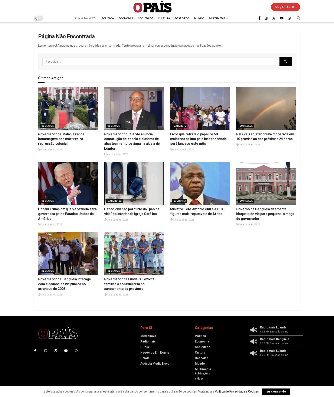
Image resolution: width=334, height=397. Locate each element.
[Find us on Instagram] (266, 18)
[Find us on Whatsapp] (289, 18)
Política (107, 18)
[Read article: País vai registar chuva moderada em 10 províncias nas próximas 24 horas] (266, 108)
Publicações (202, 373)
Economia (126, 18)
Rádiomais (148, 341)
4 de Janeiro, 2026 (50, 149)
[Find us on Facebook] (259, 18)
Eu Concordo (276, 391)
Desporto (182, 18)
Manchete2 (115, 201)
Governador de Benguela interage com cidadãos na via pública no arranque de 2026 (64, 284)
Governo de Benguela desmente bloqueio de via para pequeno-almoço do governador (265, 214)
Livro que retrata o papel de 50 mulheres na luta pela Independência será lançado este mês (198, 139)
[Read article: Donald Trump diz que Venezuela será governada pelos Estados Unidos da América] (68, 183)
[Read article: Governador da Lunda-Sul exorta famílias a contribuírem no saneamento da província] (134, 253)
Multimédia (217, 18)
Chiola (145, 358)
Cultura (164, 18)
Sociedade (145, 18)
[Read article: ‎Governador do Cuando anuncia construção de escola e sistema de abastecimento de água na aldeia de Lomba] (134, 108)
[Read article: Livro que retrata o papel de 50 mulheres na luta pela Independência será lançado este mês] (200, 108)
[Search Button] (298, 18)
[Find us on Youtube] (282, 18)
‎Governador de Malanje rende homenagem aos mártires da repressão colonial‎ (61, 139)
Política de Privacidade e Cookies (237, 391)
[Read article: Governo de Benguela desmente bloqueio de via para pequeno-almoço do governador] (266, 183)
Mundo (199, 18)
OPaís (144, 347)
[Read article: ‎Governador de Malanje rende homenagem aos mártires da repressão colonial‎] (68, 108)
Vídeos (199, 378)
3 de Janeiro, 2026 (248, 144)
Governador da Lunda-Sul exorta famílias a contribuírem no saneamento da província (129, 284)
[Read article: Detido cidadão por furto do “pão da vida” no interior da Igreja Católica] (134, 183)
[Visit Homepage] (152, 7)
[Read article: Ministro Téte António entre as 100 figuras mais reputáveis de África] (200, 183)
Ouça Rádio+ (285, 7)
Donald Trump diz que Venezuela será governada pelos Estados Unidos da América (67, 214)
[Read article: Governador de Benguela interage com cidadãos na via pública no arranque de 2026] (68, 253)
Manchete (180, 126)
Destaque (48, 126)
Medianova (148, 336)
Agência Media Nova (154, 363)
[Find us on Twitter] (273, 18)
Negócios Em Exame (154, 352)
